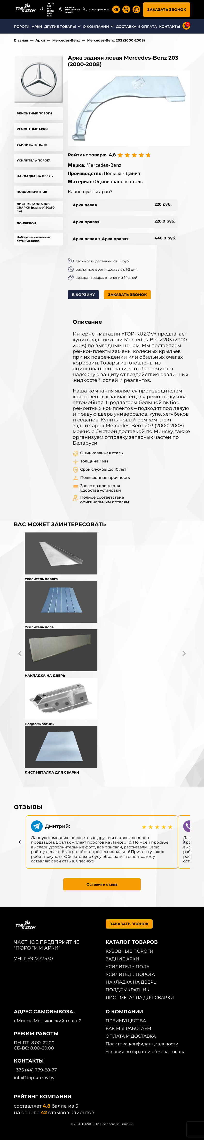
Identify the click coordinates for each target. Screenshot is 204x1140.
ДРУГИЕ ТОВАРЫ (60, 26)
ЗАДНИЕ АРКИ (122, 959)
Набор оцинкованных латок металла (34, 239)
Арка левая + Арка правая (101, 239)
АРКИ (37, 26)
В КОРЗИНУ (83, 294)
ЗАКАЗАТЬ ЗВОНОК (166, 9)
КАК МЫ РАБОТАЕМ (128, 1028)
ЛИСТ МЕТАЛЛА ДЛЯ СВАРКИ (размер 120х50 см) (36, 207)
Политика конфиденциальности (142, 1044)
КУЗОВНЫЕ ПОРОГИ (129, 951)
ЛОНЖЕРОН (26, 223)
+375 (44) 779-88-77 (99, 9)
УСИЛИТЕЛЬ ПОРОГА (34, 160)
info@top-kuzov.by (34, 1077)
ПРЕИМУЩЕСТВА (126, 1020)
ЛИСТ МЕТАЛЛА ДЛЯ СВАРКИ (140, 997)
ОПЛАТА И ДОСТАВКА (131, 1036)
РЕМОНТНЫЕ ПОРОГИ (34, 113)
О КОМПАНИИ (96, 26)
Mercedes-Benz (66, 40)
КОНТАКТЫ (169, 26)
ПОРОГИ (22, 26)
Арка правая (86, 222)
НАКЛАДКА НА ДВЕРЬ (35, 176)
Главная (21, 40)
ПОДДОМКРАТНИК (32, 192)
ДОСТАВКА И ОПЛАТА (136, 26)
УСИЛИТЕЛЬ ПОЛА (32, 145)
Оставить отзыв (102, 884)
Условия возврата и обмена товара (146, 1051)
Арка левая (85, 205)
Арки (40, 40)
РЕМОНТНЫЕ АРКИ (32, 129)
